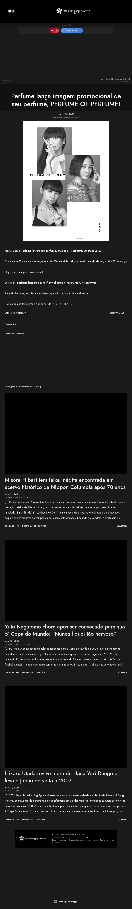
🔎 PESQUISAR (72, 30)
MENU (54, 30)
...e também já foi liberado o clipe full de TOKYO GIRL (36, 304)
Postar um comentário (14, 333)
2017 (15, 313)
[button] (11, 11)
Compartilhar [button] (116, 313)
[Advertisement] (66, 55)
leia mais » (122, 526)
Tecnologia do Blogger (66, 901)
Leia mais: (51, 283)
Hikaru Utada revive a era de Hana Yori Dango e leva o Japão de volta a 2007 (61, 776)
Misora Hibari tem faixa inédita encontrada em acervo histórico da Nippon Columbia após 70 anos (65, 483)
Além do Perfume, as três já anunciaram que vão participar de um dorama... (47, 293)
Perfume (22, 313)
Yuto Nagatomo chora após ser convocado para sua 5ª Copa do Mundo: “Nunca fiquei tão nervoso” (65, 630)
